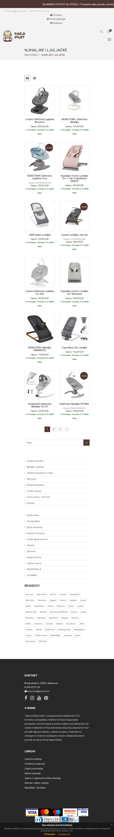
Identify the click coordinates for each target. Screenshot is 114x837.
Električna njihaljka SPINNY (74, 403)
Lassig (83, 612)
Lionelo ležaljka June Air (74, 234)
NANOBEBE (55, 635)
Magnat (64, 618)
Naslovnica (31, 55)
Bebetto (73, 600)
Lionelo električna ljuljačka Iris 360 (39, 292)
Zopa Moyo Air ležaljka (74, 347)
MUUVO (75, 618)
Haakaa (29, 629)
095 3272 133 (35, 11)
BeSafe (59, 624)
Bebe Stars (42, 594)
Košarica (56, 23)
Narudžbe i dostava (35, 787)
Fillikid (50, 606)
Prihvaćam (49, 834)
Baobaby (30, 618)
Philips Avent (41, 635)
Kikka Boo (30, 600)
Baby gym (32, 479)
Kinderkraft (75, 594)
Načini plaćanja (33, 773)
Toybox (29, 635)
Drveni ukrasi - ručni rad (38, 497)
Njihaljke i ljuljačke (35, 467)
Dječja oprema (34, 557)
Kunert (83, 600)
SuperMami (39, 606)
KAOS (77, 635)
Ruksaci (30, 503)
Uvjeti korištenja (33, 759)
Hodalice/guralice (35, 461)
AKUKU (43, 612)
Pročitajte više (64, 834)
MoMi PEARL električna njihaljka (74, 121)
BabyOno (61, 606)
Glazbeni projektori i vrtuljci (40, 473)
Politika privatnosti (35, 763)
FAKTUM (43, 641)
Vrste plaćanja (56, 19)
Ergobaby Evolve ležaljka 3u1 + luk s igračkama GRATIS (74, 178)
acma (71, 606)
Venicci (63, 600)
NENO (28, 624)
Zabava (30, 545)
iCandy (74, 612)
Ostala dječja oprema (37, 539)
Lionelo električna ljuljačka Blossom (39, 121)
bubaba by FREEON (58, 612)
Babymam (53, 618)
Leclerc (80, 606)
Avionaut (29, 594)
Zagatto (52, 600)
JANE (81, 624)
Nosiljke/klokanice (35, 485)
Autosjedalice (33, 521)
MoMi (28, 606)
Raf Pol (53, 594)
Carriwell (67, 635)
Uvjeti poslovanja (34, 768)
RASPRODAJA (34, 569)
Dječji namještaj (34, 527)
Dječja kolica (33, 515)
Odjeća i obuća (34, 563)
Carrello (49, 624)
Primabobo (30, 641)
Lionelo (63, 594)
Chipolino (38, 624)
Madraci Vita (31, 612)
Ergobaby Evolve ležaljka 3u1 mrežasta (74, 292)
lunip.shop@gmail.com (15, 11)
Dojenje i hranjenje (36, 533)
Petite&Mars (79, 629)
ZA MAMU (32, 575)
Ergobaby (41, 618)
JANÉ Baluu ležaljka (40, 234)
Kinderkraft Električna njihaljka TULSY (39, 405)
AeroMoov (71, 624)
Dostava (56, 15)
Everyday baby (64, 629)
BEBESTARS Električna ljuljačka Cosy (39, 177)
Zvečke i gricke (34, 491)
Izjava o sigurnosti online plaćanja (43, 778)
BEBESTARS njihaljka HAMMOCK (39, 349)
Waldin (39, 629)
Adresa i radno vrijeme (37, 782)
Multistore (49, 629)
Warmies (31, 551)
